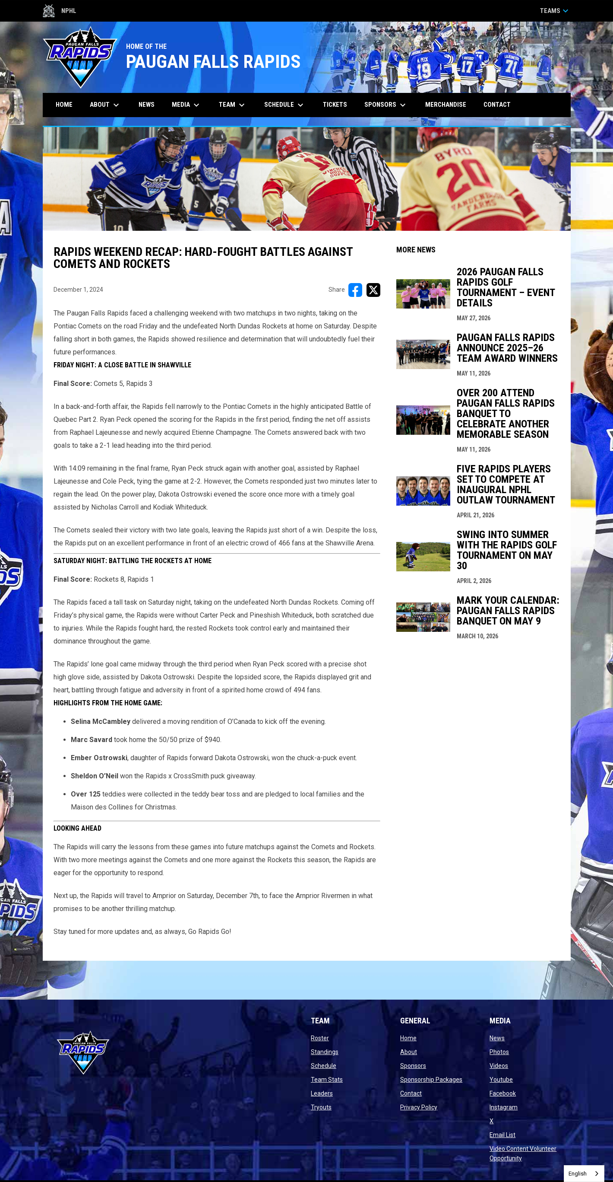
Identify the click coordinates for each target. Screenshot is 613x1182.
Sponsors (413, 1065)
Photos (499, 1051)
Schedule (323, 1065)
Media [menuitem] (187, 105)
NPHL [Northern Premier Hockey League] (59, 10)
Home (408, 1038)
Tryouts (321, 1107)
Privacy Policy (418, 1107)
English (578, 1173)
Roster (320, 1038)
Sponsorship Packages (431, 1079)
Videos (499, 1065)
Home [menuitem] (64, 104)
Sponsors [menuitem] (386, 105)
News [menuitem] (147, 104)
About (408, 1051)
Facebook (503, 1093)
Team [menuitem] (233, 105)
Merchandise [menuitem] (445, 104)
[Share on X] (373, 290)
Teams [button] (555, 11)
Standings (324, 1051)
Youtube (501, 1079)
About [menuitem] (105, 105)
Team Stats (327, 1079)
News (497, 1038)
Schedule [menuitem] (285, 105)
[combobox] (584, 1173)
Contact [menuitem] (497, 104)
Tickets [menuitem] (338, 104)
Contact (411, 1093)
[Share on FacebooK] (355, 290)
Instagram (504, 1107)
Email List (502, 1134)
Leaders (322, 1093)
